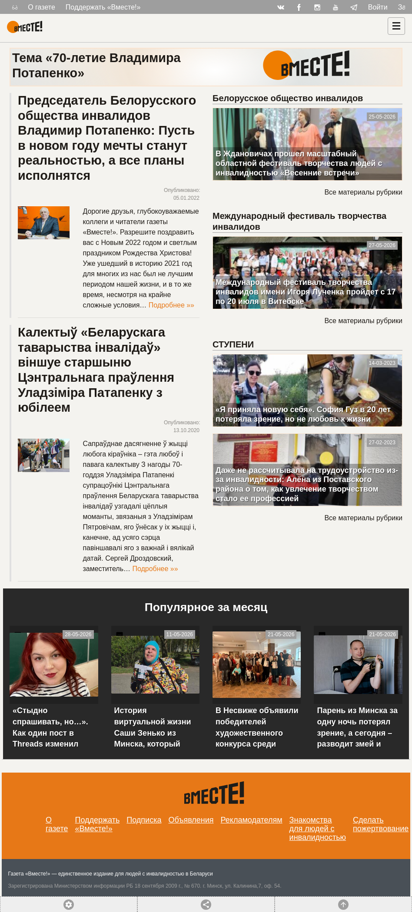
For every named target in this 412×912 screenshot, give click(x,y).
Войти (378, 7)
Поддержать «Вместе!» (103, 7)
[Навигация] (396, 26)
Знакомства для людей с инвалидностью (317, 829)
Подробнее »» (171, 305)
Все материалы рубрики (363, 192)
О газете (41, 7)
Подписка (143, 820)
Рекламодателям (251, 820)
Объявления (190, 820)
